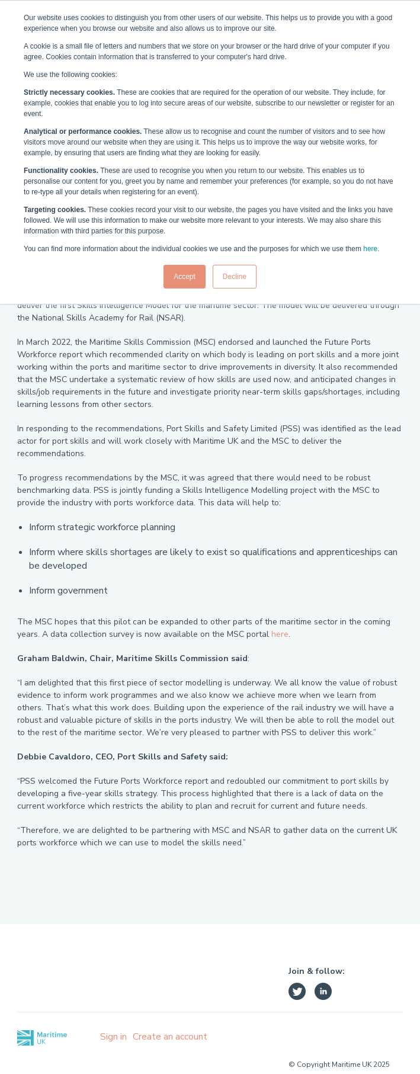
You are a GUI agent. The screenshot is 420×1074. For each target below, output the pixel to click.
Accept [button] (184, 276)
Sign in (113, 1036)
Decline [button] (234, 276)
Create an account (170, 1036)
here (370, 249)
